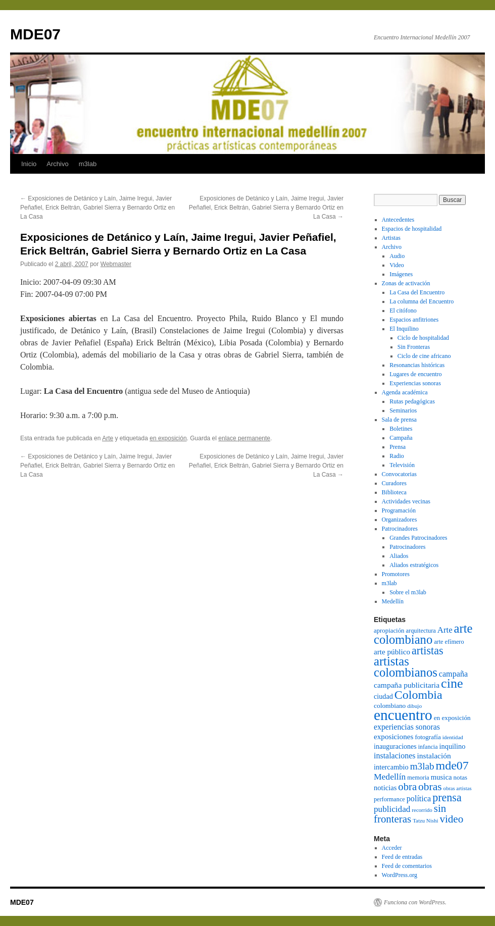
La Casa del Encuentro (416, 292)
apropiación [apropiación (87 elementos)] (389, 630)
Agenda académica (405, 392)
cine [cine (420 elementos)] (452, 683)
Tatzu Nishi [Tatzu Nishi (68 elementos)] (425, 820)
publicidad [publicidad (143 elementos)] (392, 809)
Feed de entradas (402, 856)
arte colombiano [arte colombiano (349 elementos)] (423, 634)
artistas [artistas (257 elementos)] (427, 650)
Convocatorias (399, 474)
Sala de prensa (399, 419)
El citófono (403, 310)
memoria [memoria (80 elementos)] (418, 777)
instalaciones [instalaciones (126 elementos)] (394, 755)
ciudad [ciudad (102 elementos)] (383, 696)
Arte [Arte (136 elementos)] (445, 630)
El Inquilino (404, 328)
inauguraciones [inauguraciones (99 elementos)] (395, 746)
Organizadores (399, 519)
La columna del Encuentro (421, 301)
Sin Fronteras (414, 346)
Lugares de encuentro (415, 374)
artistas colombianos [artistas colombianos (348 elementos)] (405, 666)
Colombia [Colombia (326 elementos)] (418, 694)
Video (396, 265)
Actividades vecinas (406, 501)
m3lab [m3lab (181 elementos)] (422, 766)
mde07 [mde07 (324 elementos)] (452, 765)
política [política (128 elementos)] (419, 798)
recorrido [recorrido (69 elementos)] (422, 810)
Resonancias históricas (416, 365)
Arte (107, 438)
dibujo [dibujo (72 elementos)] (414, 706)
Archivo (57, 164)
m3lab (87, 164)
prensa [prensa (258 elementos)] (447, 797)
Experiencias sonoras (415, 383)
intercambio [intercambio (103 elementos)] (391, 767)
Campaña (400, 437)
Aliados (398, 555)
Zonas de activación (406, 283)
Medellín (393, 601)
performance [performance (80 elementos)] (389, 799)
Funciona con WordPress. (415, 902)
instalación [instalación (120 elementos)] (434, 755)
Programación (399, 510)
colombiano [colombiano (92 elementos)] (390, 705)
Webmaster (116, 264)
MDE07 (35, 34)
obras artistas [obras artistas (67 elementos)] (457, 788)
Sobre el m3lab (407, 592)
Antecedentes (398, 219)
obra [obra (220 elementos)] (407, 786)
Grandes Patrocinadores (418, 537)
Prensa (397, 446)
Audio (397, 256)
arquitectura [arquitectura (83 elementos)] (420, 630)
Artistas (391, 237)
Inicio (28, 164)
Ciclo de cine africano (424, 355)
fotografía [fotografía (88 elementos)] (427, 737)
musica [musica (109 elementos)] (441, 777)
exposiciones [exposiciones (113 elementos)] (393, 736)
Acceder (392, 847)
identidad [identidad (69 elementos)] (452, 737)
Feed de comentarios (407, 865)
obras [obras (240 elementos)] (430, 787)
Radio (396, 455)
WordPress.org (399, 875)
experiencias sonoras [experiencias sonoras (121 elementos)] (407, 727)
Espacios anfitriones (413, 319)
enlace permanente (244, 438)
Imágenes (401, 274)
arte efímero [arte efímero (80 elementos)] (449, 641)
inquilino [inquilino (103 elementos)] (452, 746)
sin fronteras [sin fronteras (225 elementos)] (410, 813)
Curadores (394, 483)
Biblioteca (394, 492)
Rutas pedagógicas (412, 401)
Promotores (396, 574)
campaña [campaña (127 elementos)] (453, 674)
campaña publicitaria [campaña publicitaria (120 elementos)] (406, 685)
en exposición (168, 438)
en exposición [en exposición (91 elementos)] (452, 718)
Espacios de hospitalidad (412, 228)
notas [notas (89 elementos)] (460, 777)
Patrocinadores (400, 528)
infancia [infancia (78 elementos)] (428, 746)
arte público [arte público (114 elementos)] (392, 651)
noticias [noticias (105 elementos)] (385, 788)
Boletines (400, 428)
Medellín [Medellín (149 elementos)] (390, 776)
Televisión (402, 465)
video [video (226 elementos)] (451, 819)
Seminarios (403, 410)
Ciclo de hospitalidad (423, 337)
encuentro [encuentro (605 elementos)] (403, 715)
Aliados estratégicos (413, 565)
